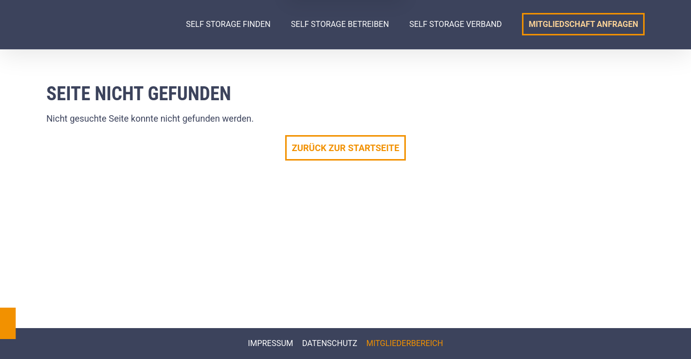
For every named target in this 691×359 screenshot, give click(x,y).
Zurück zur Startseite (345, 148)
